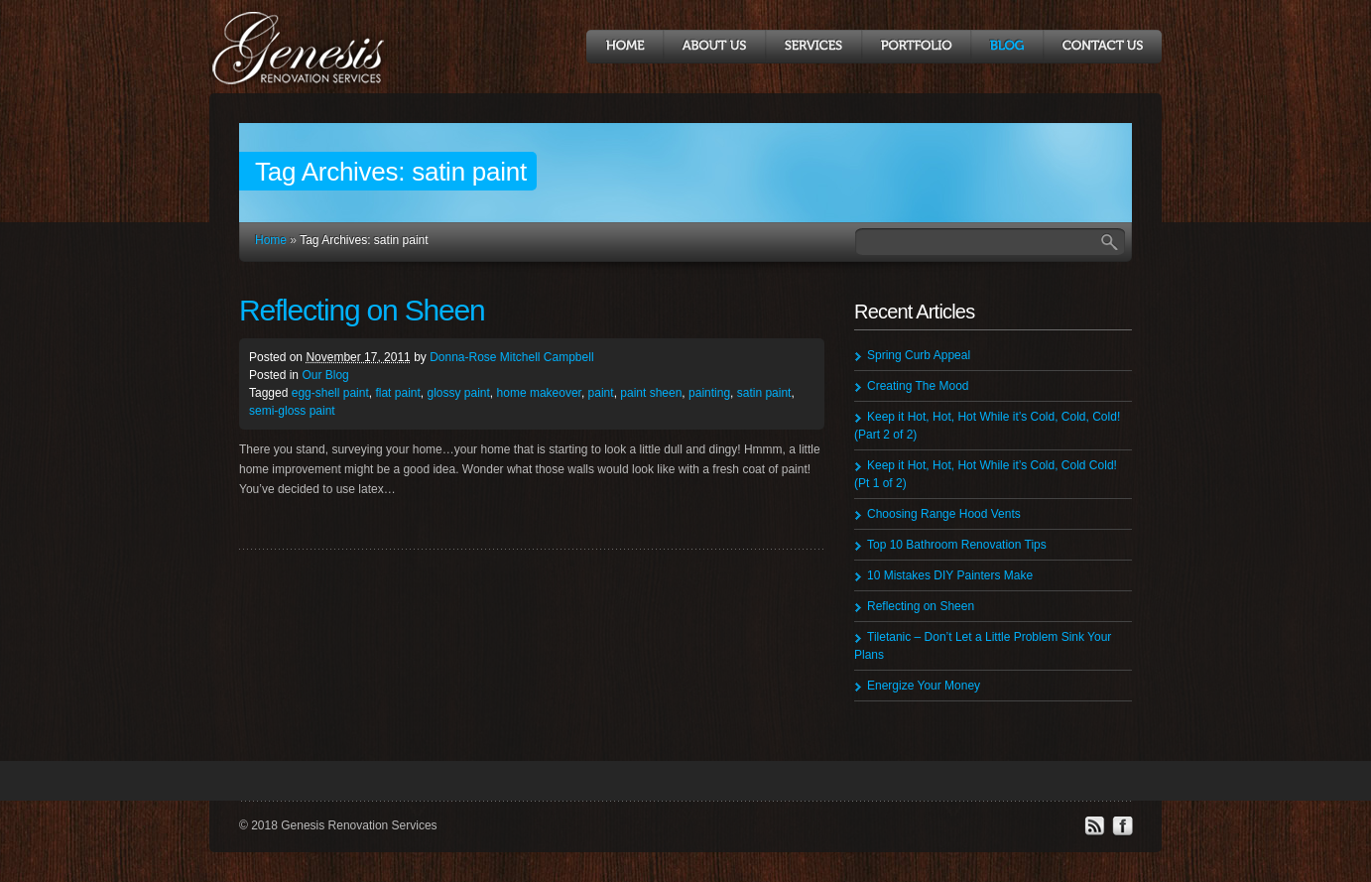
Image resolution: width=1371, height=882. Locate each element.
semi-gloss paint (292, 411)
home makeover (539, 393)
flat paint (397, 393)
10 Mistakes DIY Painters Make (950, 575)
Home (271, 240)
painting (709, 393)
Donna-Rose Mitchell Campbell (511, 357)
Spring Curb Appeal (918, 355)
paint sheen (651, 393)
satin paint (764, 393)
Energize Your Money (923, 686)
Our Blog (325, 375)
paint (601, 393)
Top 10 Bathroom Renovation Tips (957, 545)
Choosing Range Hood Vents (944, 514)
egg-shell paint (330, 393)
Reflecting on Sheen (361, 310)
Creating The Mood (918, 386)
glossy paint (458, 393)
